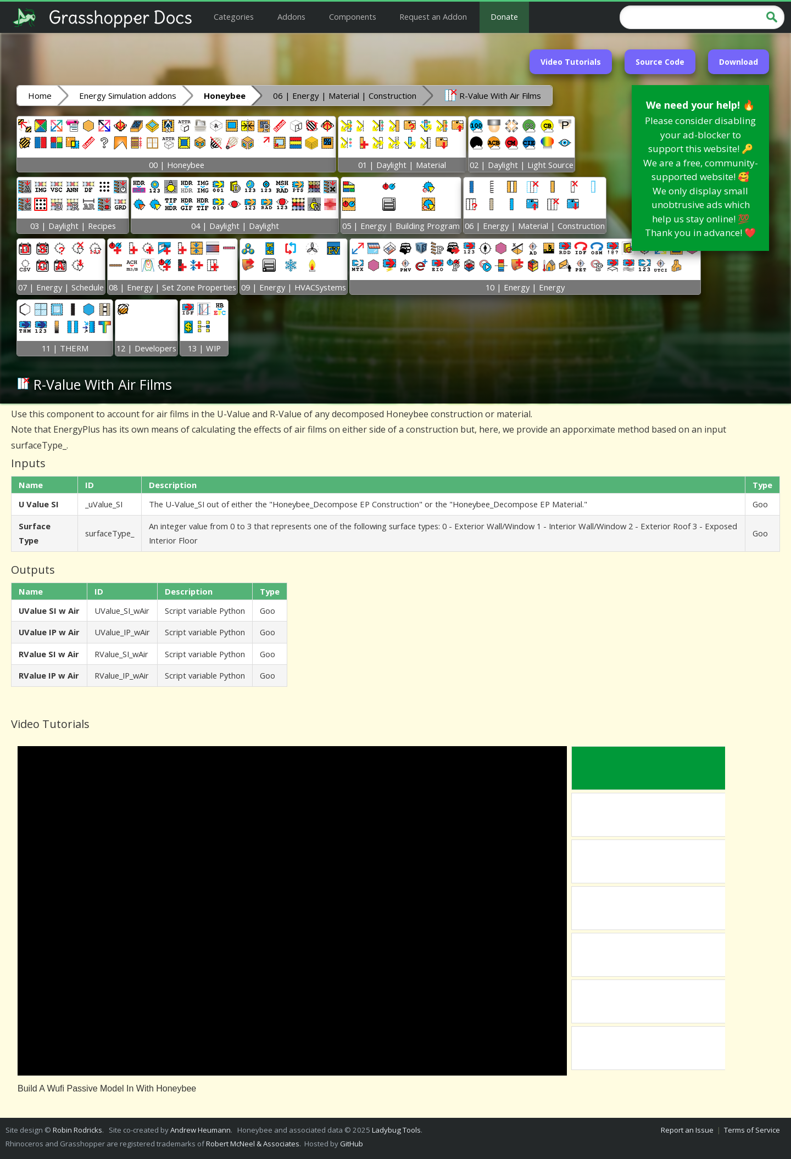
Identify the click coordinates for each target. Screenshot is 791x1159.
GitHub (351, 1144)
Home (40, 95)
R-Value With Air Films (492, 95)
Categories (234, 16)
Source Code (660, 62)
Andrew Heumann (200, 1130)
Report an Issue (687, 1130)
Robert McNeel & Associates (252, 1144)
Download (738, 62)
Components (352, 16)
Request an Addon (433, 16)
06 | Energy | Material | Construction (344, 95)
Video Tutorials (571, 62)
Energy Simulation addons (127, 95)
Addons (291, 16)
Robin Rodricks (77, 1130)
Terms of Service (752, 1130)
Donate (504, 16)
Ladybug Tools (396, 1130)
